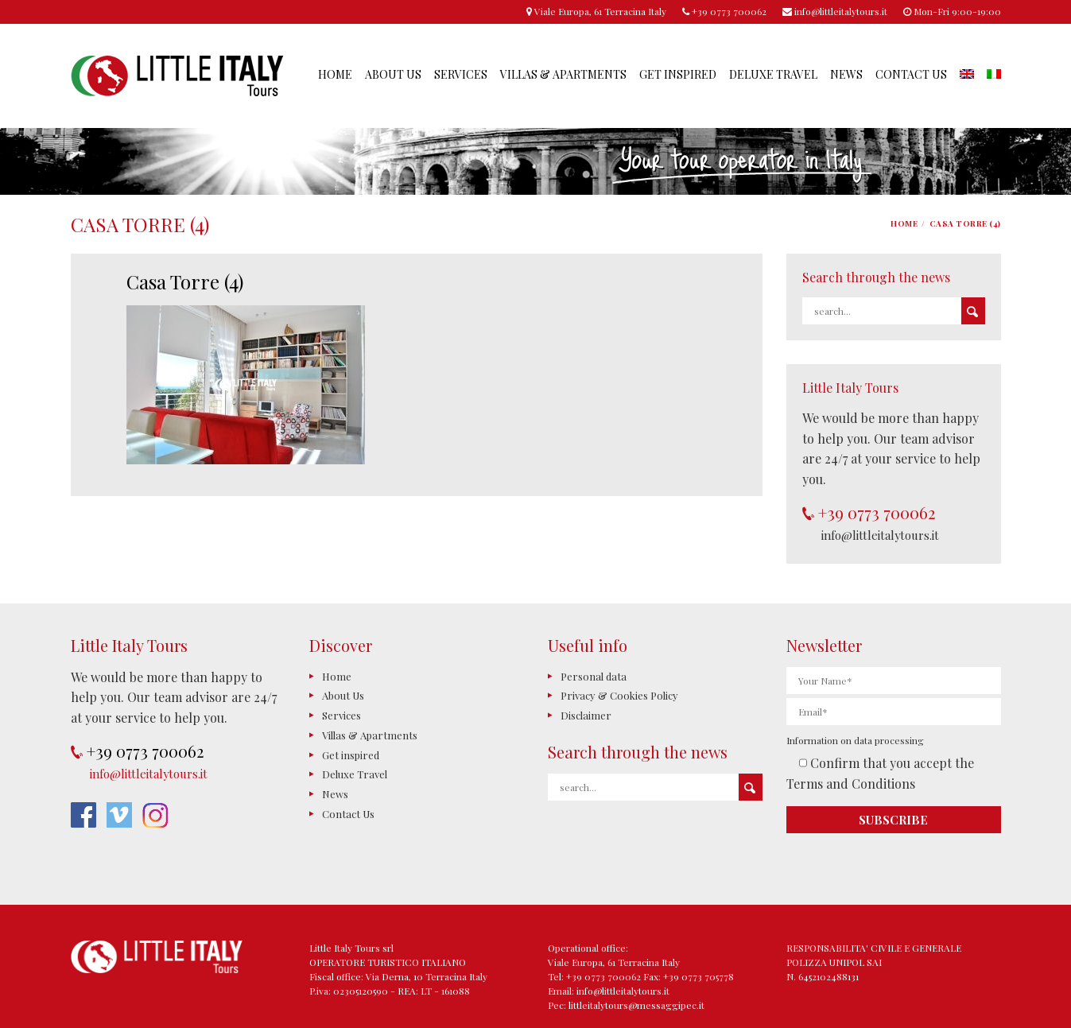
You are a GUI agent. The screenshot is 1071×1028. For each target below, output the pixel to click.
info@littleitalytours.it (880, 535)
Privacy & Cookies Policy (619, 695)
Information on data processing (855, 740)
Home (335, 74)
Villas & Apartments (563, 74)
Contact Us (911, 74)
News (846, 74)
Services (460, 74)
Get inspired (677, 74)
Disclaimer (586, 715)
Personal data (594, 676)
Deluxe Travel (773, 74)
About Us (393, 74)
